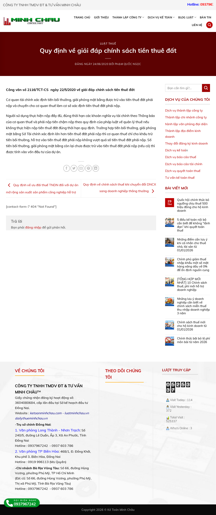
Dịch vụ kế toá (175, 150)
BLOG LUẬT (187, 17)
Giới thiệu (101, 17)
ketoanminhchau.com (45, 413)
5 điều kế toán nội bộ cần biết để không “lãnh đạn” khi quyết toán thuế (193, 225)
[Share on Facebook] (66, 168)
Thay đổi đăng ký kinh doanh (186, 143)
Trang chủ (82, 17)
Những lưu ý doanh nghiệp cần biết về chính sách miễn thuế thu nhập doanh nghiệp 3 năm (193, 306)
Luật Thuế (108, 43)
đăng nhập (33, 227)
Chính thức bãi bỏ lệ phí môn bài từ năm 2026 (193, 340)
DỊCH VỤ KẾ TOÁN (161, 17)
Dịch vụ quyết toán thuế (182, 171)
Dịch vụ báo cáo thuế (180, 157)
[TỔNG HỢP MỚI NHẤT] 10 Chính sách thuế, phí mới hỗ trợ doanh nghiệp (192, 284)
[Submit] (206, 88)
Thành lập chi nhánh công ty (186, 117)
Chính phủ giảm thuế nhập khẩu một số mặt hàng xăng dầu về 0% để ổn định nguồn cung (193, 265)
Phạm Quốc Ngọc (128, 64)
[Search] (209, 25)
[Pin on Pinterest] (88, 168)
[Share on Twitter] (73, 168)
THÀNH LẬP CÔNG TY (128, 17)
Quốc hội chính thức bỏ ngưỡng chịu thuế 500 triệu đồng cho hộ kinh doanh (193, 205)
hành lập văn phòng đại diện (186, 124)
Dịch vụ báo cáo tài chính (183, 164)
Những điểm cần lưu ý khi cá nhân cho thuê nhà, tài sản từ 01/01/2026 (192, 245)
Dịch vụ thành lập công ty (184, 110)
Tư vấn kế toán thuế (180, 178)
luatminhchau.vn (76, 413)
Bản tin (205, 17)
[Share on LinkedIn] (95, 168)
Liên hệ (197, 25)
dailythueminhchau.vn (31, 418)
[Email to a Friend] (81, 168)
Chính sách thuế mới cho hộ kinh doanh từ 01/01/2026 (192, 325)
